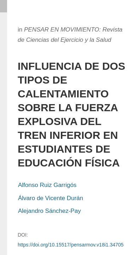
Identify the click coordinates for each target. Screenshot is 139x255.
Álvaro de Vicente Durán (50, 198)
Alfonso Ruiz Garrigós (47, 185)
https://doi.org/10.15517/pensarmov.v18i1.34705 (70, 245)
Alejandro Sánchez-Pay (49, 211)
